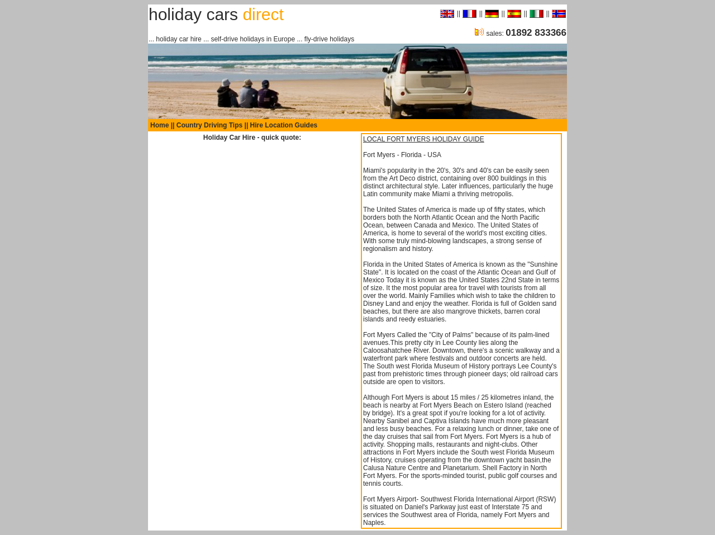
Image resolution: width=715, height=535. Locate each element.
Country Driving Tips (209, 125)
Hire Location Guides (284, 125)
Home (159, 125)
